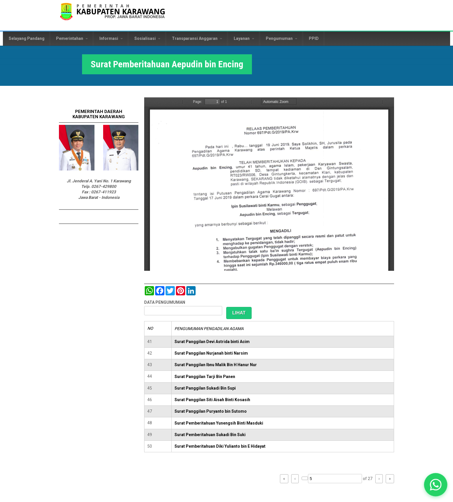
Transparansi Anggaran (197, 38)
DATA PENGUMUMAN (164, 302)
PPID (314, 38)
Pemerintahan (72, 38)
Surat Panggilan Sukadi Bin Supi (205, 388)
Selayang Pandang (26, 38)
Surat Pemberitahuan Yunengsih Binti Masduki (218, 423)
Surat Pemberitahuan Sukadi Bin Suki (210, 434)
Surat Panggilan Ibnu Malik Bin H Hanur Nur (215, 364)
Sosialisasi (147, 38)
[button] (436, 485)
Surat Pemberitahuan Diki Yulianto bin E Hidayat (220, 446)
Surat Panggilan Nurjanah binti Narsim (211, 353)
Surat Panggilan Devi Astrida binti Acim (212, 341)
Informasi (111, 38)
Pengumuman (281, 38)
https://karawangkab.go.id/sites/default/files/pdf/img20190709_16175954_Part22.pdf (269, 184)
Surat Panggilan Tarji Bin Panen (204, 376)
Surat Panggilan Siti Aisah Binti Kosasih (212, 399)
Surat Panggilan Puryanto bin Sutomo (210, 411)
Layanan (244, 38)
